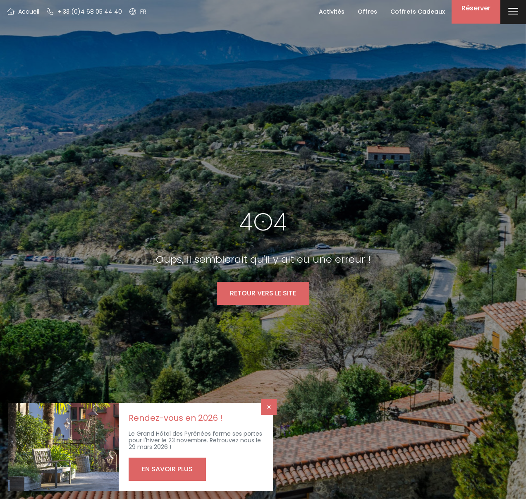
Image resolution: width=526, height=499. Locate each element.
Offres (367, 11)
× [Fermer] (269, 407)
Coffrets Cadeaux (417, 11)
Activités (331, 11)
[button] (137, 11)
